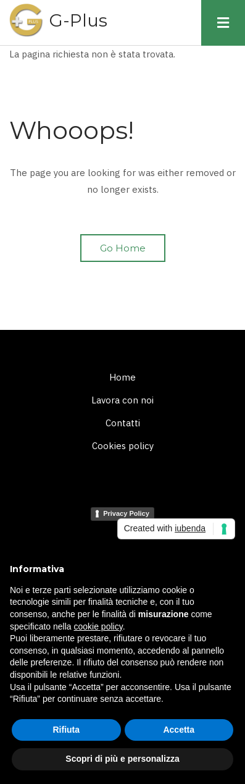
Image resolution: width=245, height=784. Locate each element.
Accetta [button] (178, 730)
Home (122, 377)
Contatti (123, 423)
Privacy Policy (126, 513)
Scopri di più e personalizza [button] (122, 759)
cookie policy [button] (98, 626)
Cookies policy (123, 446)
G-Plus (78, 20)
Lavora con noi (122, 400)
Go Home (123, 248)
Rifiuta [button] (66, 730)
